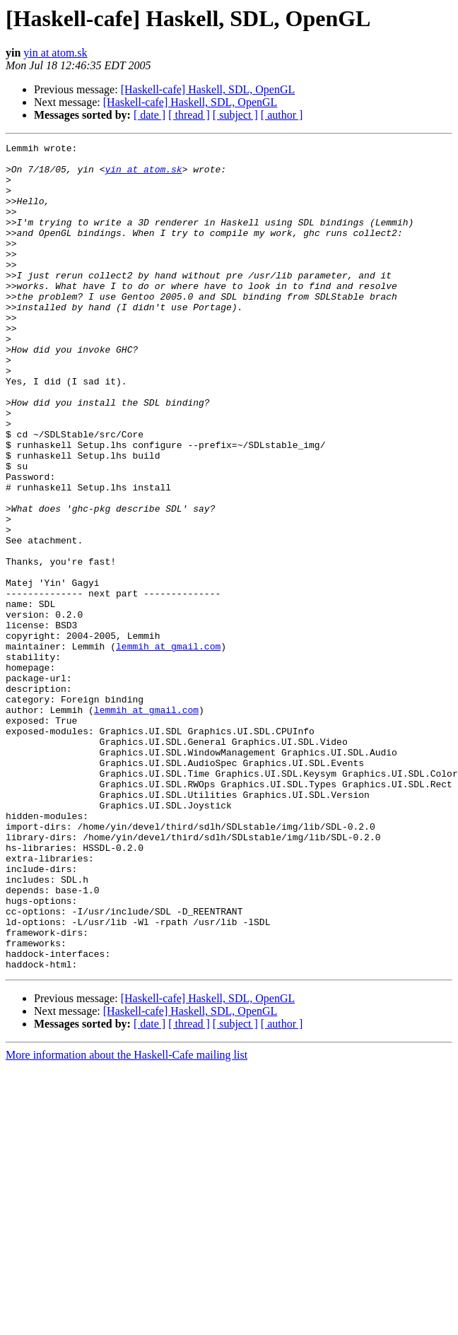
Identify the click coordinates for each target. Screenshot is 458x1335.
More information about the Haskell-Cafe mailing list (126, 1220)
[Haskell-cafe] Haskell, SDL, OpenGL (208, 89)
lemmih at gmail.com (168, 747)
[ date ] (149, 115)
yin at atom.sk (55, 53)
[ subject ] (235, 115)
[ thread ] (189, 115)
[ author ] (282, 115)
